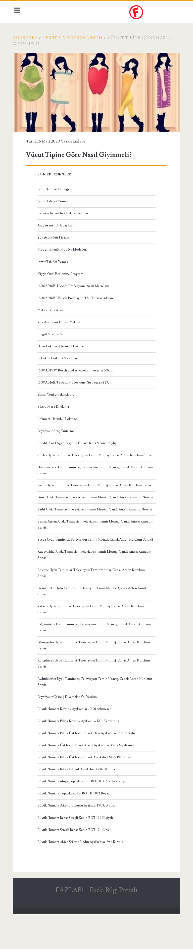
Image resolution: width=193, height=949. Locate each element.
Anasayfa (26, 37)
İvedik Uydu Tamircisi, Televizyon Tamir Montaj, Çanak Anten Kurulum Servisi (90, 493)
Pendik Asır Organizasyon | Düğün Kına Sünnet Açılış (77, 442)
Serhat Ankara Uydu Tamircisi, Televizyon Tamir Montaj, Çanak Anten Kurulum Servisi (89, 547)
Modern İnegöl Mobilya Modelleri (63, 248)
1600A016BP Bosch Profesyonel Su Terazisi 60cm (76, 297)
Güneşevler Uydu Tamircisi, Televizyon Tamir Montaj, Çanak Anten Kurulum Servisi (94, 674)
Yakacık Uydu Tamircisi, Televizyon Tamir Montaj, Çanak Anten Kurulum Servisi (91, 638)
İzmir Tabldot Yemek (53, 200)
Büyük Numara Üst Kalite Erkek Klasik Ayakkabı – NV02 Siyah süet (86, 774)
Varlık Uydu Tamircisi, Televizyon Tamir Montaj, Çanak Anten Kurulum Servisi (90, 529)
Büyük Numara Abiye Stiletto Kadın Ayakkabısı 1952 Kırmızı (81, 871)
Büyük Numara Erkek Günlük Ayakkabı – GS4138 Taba (77, 798)
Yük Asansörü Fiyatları (54, 236)
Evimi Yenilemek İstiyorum (58, 393)
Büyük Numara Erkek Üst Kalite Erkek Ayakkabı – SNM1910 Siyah (85, 786)
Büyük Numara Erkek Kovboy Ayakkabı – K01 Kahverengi (79, 750)
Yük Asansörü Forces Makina (59, 321)
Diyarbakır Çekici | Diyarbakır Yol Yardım (68, 726)
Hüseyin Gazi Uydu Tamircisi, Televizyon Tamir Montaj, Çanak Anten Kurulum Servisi (89, 475)
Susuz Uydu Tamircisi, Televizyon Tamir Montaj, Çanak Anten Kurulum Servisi (90, 565)
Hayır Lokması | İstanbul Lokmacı (62, 345)
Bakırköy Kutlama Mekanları (58, 357)
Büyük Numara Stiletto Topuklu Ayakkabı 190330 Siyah (77, 834)
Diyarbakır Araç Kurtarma (56, 430)
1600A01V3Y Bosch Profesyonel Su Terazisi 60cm (76, 369)
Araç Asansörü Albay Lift (56, 224)
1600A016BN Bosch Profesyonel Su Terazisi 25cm (75, 381)
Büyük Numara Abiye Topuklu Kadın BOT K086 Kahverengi (82, 810)
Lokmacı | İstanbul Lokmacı (58, 417)
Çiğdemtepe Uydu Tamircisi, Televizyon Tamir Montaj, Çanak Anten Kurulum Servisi (95, 656)
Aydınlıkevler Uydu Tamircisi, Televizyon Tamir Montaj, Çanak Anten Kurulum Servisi (88, 710)
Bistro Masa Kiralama (54, 405)
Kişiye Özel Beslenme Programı (61, 272)
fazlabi (80, 139)
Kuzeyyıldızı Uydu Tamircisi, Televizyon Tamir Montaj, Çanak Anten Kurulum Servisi (95, 584)
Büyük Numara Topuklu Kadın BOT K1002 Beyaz (74, 822)
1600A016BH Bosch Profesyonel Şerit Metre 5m (74, 284)
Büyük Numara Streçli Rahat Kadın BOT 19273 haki (75, 859)
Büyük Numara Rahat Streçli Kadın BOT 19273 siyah (76, 846)
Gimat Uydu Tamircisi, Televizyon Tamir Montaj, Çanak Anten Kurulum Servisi (90, 511)
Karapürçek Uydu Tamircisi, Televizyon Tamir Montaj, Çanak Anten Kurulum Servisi (94, 692)
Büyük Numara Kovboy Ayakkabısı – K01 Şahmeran (75, 738)
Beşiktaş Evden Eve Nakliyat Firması (64, 212)
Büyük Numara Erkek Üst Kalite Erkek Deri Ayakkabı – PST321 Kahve (88, 762)
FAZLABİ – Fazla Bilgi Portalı (96, 919)
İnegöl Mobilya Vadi (52, 333)
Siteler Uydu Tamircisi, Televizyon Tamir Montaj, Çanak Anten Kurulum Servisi (91, 457)
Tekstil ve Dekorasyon (74, 37)
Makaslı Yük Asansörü (54, 309)
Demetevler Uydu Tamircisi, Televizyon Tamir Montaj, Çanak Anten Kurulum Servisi (95, 620)
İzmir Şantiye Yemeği (54, 188)
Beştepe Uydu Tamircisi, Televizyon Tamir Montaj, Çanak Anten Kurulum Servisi (92, 602)
